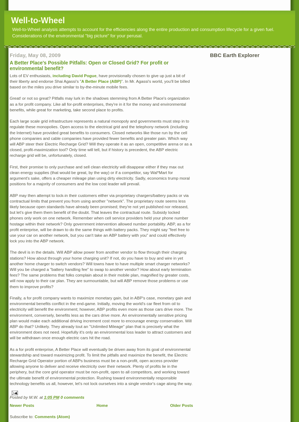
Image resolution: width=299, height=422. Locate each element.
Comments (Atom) (52, 417)
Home (102, 405)
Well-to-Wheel (38, 20)
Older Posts (181, 405)
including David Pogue (75, 76)
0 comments (72, 397)
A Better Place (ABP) (101, 81)
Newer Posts (22, 405)
